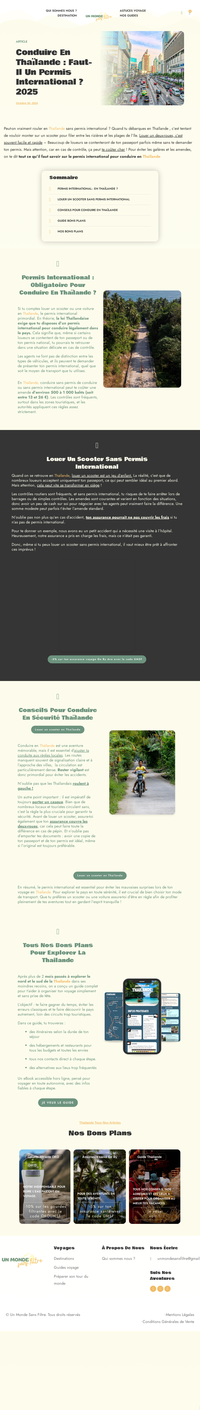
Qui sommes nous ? (61, 11)
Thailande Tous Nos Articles (100, 1122)
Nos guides (129, 15)
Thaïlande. (44, 892)
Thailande (62, 981)
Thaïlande (57, 128)
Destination (67, 15)
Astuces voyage (133, 11)
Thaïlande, (31, 382)
